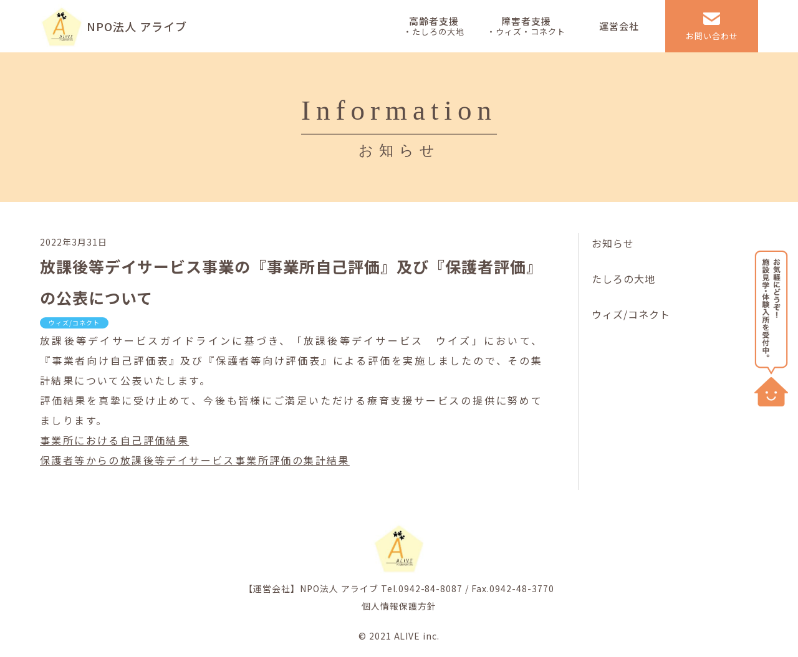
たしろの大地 (623, 278)
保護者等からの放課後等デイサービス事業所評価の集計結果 (195, 460)
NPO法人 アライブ (137, 26)
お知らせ (613, 243)
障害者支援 (526, 25)
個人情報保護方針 (399, 606)
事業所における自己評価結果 (114, 440)
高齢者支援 (433, 25)
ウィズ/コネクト (631, 314)
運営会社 (619, 25)
